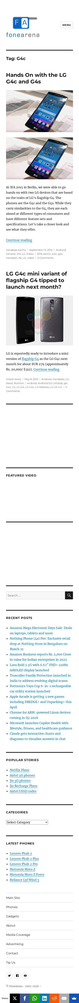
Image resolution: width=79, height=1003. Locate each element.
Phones (12, 907)
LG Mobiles (42, 387)
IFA (19, 253)
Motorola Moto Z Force (27, 874)
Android (61, 249)
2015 (39, 253)
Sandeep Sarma (16, 249)
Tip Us (10, 962)
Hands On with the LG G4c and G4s (36, 78)
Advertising (14, 944)
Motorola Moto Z (22, 869)
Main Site (13, 898)
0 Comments (45, 257)
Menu (66, 24)
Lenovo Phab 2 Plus (24, 859)
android (32, 383)
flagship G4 (30, 359)
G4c (54, 253)
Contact (12, 953)
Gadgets (12, 916)
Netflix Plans (19, 770)
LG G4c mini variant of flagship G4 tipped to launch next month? (36, 280)
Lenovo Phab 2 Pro (24, 864)
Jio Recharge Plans (23, 786)
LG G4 (20, 387)
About (10, 925)
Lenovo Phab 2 (21, 853)
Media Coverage (18, 935)
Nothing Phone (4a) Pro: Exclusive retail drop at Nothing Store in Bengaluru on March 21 (40, 644)
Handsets (58, 379)
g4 (65, 383)
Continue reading (19, 240)
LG (23, 253)
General (11, 253)
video (30, 257)
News (9, 383)
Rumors (19, 383)
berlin (47, 253)
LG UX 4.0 (56, 387)
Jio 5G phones (20, 780)
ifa (19, 257)
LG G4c (29, 387)
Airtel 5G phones (22, 775)
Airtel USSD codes (23, 791)
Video (30, 253)
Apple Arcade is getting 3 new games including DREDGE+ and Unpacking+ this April (40, 702)
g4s (60, 253)
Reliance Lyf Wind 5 (24, 880)
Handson (11, 257)
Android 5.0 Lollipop (50, 383)
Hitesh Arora (13, 379)
